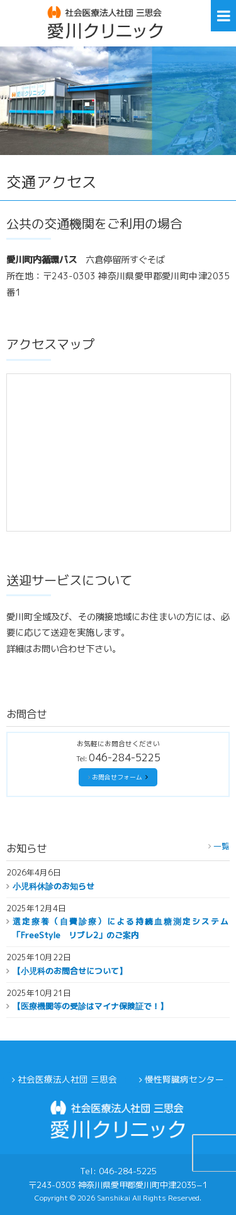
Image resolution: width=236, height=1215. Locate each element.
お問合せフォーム (117, 777)
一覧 (221, 846)
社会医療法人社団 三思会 (67, 1079)
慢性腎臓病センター (184, 1079)
